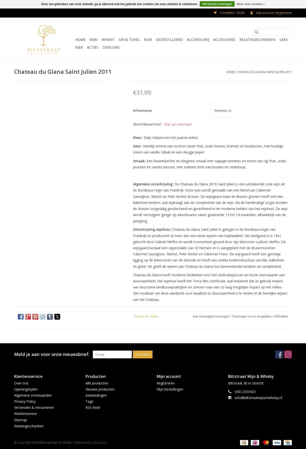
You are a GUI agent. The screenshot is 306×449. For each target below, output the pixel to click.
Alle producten (97, 383)
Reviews (222, 110)
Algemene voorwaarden (33, 395)
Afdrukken (281, 316)
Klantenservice (25, 413)
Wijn (93, 39)
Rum (148, 39)
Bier (79, 47)
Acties (92, 47)
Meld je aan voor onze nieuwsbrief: (51, 354)
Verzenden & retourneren (34, 407)
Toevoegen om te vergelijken (252, 316)
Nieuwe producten (100, 389)
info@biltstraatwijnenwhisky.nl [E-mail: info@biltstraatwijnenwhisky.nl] (258, 397)
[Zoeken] (272, 32)
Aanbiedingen (96, 395)
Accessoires (224, 39)
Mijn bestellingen (170, 389)
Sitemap (20, 420)
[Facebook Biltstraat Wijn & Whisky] (279, 354)
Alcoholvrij (198, 39)
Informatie (142, 110)
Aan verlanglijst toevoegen (211, 316)
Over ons (111, 47)
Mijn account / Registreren (271, 13)
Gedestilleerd (169, 39)
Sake (283, 39)
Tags (89, 401)
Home (80, 39)
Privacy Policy (25, 401)
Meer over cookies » (251, 4)
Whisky (108, 39)
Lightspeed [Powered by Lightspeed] (98, 442)
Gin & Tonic (129, 39)
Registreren (166, 383)
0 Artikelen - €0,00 (229, 13)
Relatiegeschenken (257, 39)
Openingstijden (26, 389)
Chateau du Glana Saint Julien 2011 (264, 72)
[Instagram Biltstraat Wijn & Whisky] (288, 354)
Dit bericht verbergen (217, 4)
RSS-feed (93, 407)
